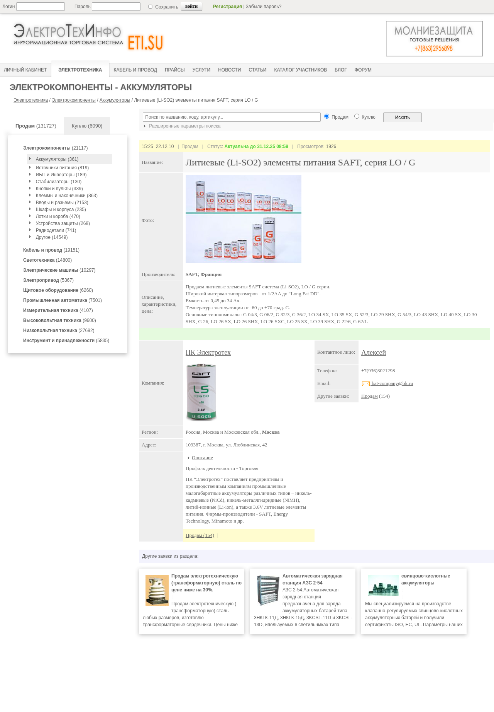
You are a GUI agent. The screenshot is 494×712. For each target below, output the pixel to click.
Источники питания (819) (62, 167)
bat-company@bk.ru (387, 383)
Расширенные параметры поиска (181, 126)
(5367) (48, 280)
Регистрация (227, 6)
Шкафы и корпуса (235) (61, 209)
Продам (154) (200, 535)
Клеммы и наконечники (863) (67, 195)
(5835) (66, 340)
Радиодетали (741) (56, 230)
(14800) (47, 260)
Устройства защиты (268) (63, 223)
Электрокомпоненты (74, 100)
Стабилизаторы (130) (59, 181)
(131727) (35, 126)
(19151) (51, 250)
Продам (369, 396)
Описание (202, 457)
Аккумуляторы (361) (57, 159)
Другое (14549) (52, 237)
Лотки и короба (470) (58, 216)
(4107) (58, 310)
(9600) (59, 320)
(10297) (59, 270)
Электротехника (31, 100)
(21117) (55, 148)
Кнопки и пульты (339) (59, 188)
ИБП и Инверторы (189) (61, 174)
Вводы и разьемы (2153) (62, 202)
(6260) (58, 290)
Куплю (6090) (87, 126)
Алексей (373, 352)
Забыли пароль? (264, 6)
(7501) (62, 300)
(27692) (59, 330)
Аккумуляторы (115, 100)
